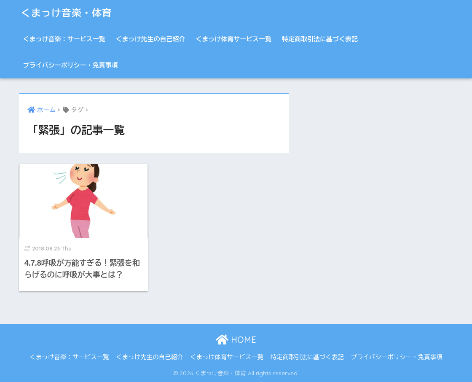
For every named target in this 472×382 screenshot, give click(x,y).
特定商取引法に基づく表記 (320, 39)
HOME (236, 339)
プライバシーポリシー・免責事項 (70, 65)
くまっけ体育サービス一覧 (233, 39)
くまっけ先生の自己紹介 (150, 39)
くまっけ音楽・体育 (66, 13)
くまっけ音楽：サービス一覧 (64, 39)
